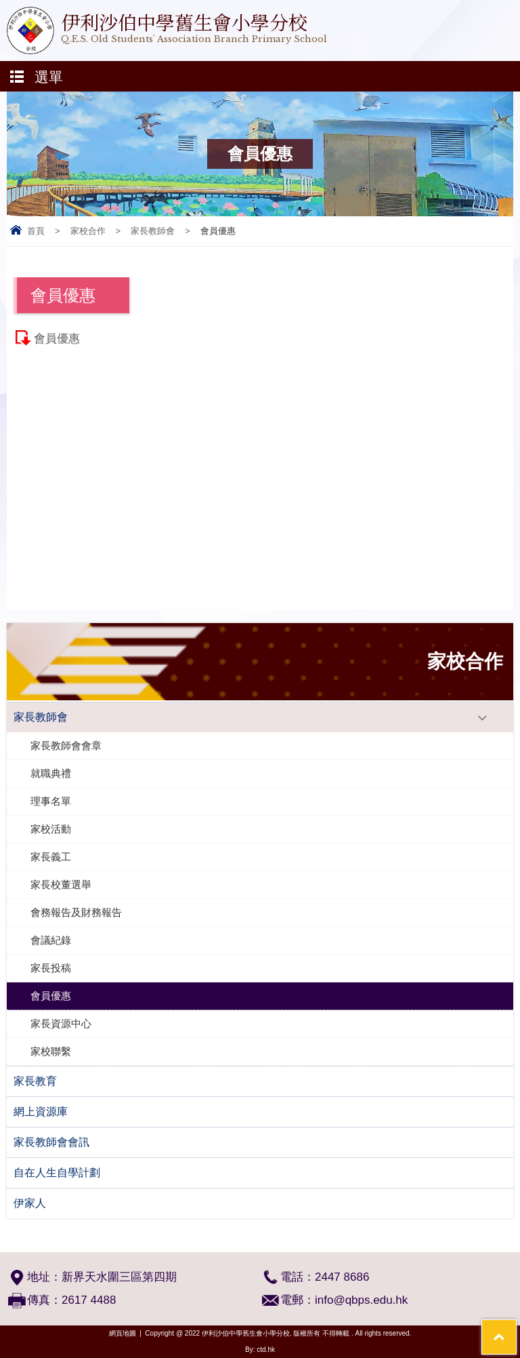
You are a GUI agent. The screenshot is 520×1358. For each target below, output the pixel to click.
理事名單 (50, 801)
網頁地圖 (122, 1333)
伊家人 (30, 1203)
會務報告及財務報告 (76, 912)
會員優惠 (57, 338)
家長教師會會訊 (51, 1142)
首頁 (36, 231)
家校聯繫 (50, 1051)
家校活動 (50, 829)
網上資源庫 (41, 1111)
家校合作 (88, 231)
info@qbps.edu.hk (361, 1300)
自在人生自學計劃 (57, 1172)
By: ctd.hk (260, 1349)
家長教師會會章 (66, 745)
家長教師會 (153, 231)
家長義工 (50, 856)
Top (516, 1327)
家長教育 (35, 1081)
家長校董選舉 (60, 884)
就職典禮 (50, 773)
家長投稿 (50, 968)
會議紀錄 (50, 940)
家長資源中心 (60, 1023)
